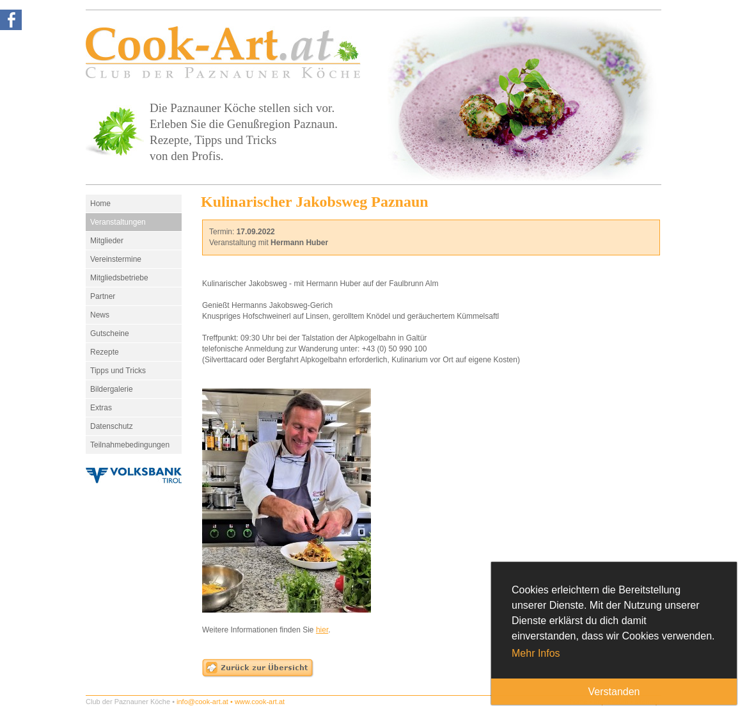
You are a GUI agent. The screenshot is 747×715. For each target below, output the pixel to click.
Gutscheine (109, 333)
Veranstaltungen (118, 222)
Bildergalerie (111, 389)
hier (322, 629)
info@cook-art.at (202, 701)
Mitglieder (106, 240)
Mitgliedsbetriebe (119, 277)
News (99, 314)
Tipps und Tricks (118, 370)
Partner (102, 296)
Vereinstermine (115, 259)
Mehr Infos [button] (536, 653)
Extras (101, 407)
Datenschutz (111, 426)
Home (100, 203)
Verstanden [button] (614, 691)
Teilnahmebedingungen (129, 444)
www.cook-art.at (260, 701)
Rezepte (104, 352)
